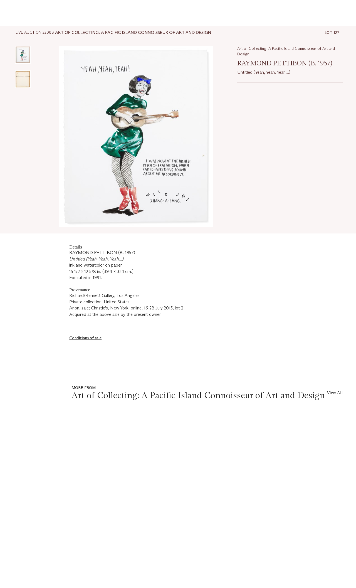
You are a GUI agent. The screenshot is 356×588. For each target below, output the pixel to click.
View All (335, 392)
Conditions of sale (85, 337)
